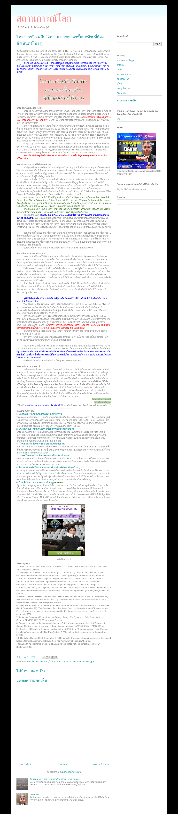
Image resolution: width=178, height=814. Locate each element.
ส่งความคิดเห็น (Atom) (70, 772)
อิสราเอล (61, 661)
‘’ (42, 444)
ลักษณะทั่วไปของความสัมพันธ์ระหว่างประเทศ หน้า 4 (54, 779)
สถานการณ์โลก (44, 18)
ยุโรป (119, 83)
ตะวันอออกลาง (124, 74)
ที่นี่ (118, 119)
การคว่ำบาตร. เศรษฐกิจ (37, 661)
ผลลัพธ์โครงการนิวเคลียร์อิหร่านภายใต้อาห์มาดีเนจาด (44, 455)
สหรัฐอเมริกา (123, 79)
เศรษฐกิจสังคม (123, 88)
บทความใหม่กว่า (26, 764)
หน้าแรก (63, 764)
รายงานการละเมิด (126, 100)
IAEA (68, 661)
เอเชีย (119, 69)
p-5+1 (94, 661)
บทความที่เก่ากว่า (101, 764)
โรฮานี (52, 661)
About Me (34, 794)
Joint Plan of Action (81, 661)
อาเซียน (120, 65)
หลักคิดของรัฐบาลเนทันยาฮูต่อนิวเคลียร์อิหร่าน (40, 414)
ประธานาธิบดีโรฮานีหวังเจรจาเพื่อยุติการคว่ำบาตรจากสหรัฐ (46, 429)
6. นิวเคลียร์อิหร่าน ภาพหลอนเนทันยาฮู (34, 482)
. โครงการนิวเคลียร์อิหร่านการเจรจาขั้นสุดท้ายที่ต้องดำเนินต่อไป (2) (49, 467)
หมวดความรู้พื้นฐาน (126, 60)
